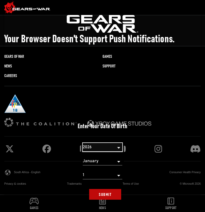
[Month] (102, 161)
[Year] (102, 147)
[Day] (102, 175)
